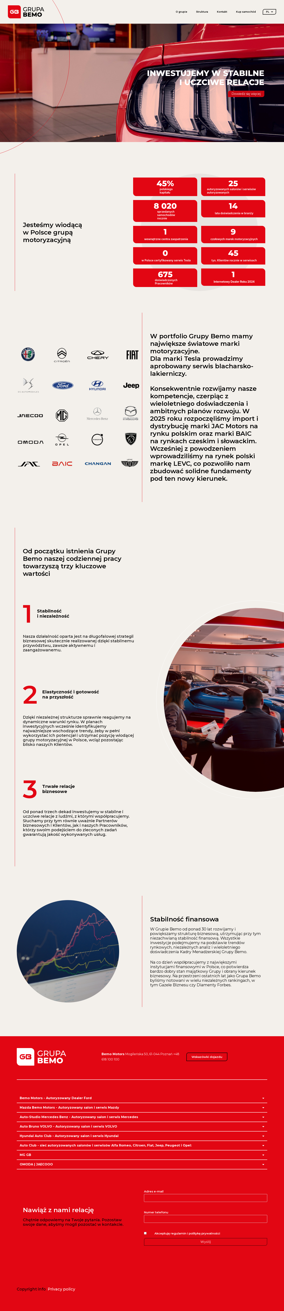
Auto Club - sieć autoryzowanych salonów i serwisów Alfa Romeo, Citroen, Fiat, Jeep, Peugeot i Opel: (106, 1145)
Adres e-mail (205, 1194)
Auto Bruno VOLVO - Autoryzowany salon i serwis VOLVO (68, 1126)
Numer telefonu (205, 1215)
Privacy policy (61, 1289)
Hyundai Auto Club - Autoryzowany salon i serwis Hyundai (69, 1136)
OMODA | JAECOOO (36, 1164)
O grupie (181, 11)
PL (269, 11)
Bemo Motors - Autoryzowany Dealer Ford (56, 1098)
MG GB (25, 1155)
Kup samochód (246, 11)
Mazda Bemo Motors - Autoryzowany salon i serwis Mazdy (69, 1107)
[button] (142, 1098)
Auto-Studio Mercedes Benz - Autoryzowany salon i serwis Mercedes (79, 1117)
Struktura (202, 11)
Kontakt (222, 11)
